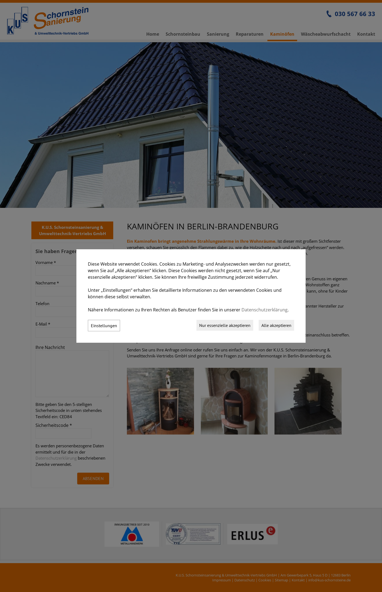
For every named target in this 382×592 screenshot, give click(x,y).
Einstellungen (104, 325)
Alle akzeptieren (276, 325)
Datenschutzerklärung (264, 310)
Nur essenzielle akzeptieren (224, 325)
